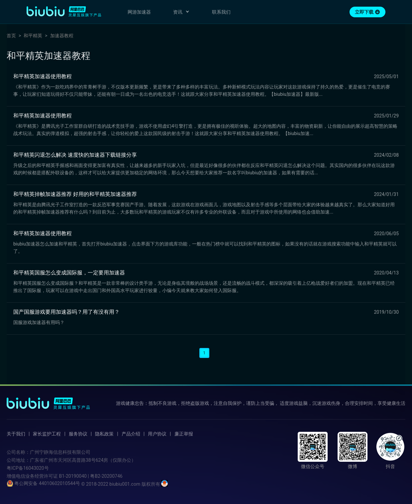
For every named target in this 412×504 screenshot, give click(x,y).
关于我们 (16, 433)
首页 (11, 35)
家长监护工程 (47, 433)
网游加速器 (139, 12)
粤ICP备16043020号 (28, 468)
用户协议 (157, 433)
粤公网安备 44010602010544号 (43, 483)
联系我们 (221, 12)
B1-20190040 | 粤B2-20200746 (90, 476)
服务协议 (78, 433)
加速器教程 (61, 35)
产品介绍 (131, 433)
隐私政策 (104, 433)
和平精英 (33, 35)
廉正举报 (183, 433)
